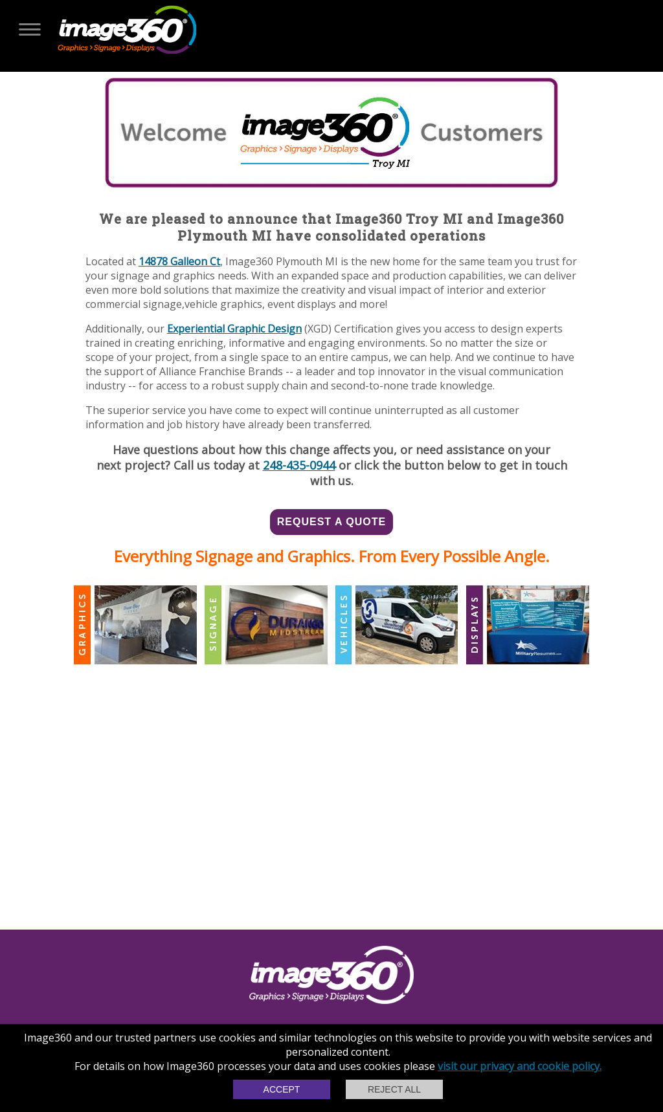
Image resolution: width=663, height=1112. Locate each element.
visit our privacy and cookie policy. (519, 1066)
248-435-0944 (299, 465)
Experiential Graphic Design (234, 329)
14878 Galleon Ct (179, 261)
